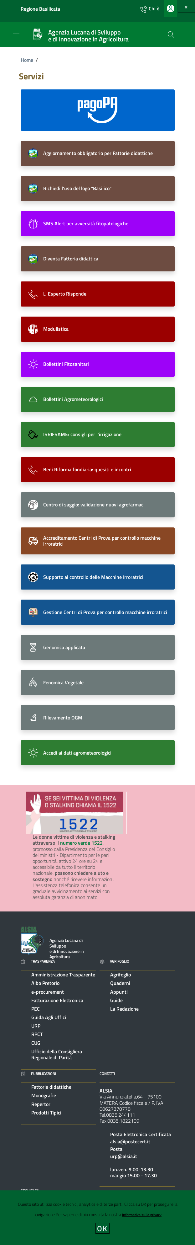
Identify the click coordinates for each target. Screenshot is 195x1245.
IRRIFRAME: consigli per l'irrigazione (82, 434)
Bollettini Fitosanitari (66, 364)
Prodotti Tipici (46, 1112)
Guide (116, 1000)
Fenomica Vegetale (63, 682)
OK (102, 1228)
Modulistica (56, 329)
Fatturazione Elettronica (57, 1000)
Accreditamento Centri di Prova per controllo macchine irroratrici (102, 541)
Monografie (43, 1095)
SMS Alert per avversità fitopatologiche (85, 223)
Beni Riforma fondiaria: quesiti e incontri (87, 469)
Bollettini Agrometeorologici (73, 399)
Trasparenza (38, 961)
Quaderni (120, 983)
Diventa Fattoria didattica (70, 258)
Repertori (41, 1104)
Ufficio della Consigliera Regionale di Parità (56, 1054)
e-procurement (47, 992)
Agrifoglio (120, 974)
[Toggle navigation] (16, 34)
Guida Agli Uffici (48, 1017)
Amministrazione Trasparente (63, 974)
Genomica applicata (64, 647)
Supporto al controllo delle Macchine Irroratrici (93, 577)
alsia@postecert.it (130, 1141)
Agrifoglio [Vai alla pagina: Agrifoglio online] (114, 961)
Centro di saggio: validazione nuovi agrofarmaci (94, 504)
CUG (35, 1043)
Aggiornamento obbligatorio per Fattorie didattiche (98, 153)
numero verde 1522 (81, 843)
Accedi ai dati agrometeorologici (77, 752)
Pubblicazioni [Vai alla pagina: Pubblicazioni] (38, 1074)
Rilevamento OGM (62, 717)
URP (35, 1025)
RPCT (37, 1034)
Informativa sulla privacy (142, 1215)
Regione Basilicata (40, 9)
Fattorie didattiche (51, 1087)
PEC (35, 1009)
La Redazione (124, 1009)
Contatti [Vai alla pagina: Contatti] (107, 1074)
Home (27, 60)
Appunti (119, 992)
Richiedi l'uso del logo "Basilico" (77, 188)
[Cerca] (171, 34)
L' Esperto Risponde (64, 293)
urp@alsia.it (123, 1156)
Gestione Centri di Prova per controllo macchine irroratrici (105, 612)
